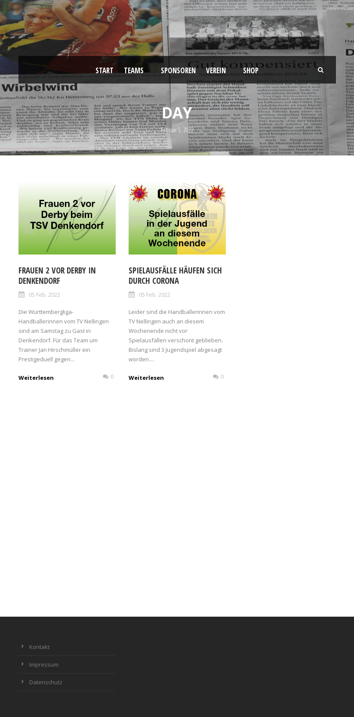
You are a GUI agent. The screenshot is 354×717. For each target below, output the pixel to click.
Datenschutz (45, 682)
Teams (134, 70)
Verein (216, 70)
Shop (251, 70)
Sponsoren (178, 70)
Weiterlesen (36, 378)
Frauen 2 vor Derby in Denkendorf (57, 276)
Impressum (43, 664)
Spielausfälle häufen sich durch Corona (175, 276)
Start (104, 70)
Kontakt (39, 647)
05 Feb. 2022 (44, 294)
